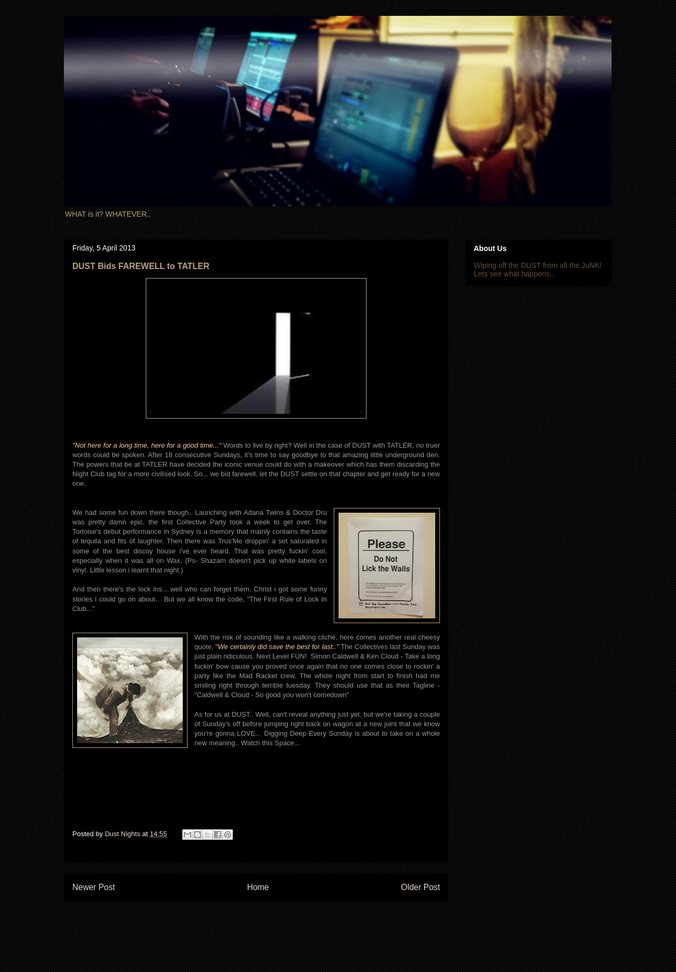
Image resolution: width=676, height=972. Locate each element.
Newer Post (93, 887)
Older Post (420, 887)
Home (258, 887)
